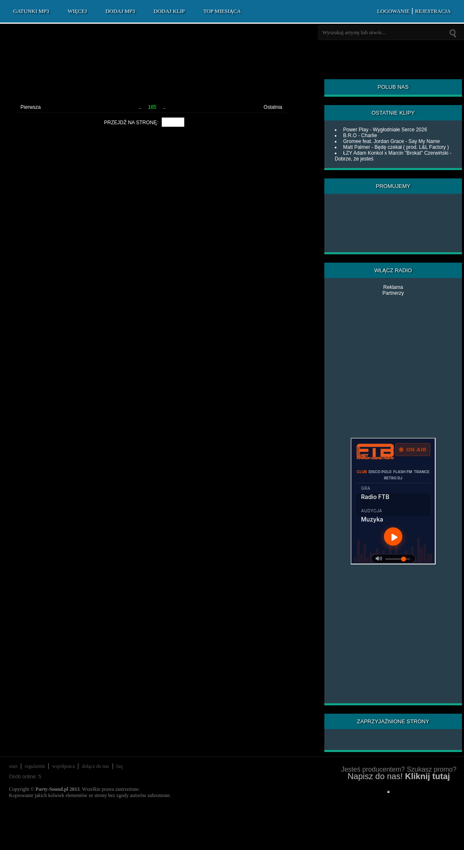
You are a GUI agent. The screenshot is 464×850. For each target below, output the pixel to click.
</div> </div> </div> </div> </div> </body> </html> (388, 792)
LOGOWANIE (393, 11)
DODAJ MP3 (120, 11)
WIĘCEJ (77, 11)
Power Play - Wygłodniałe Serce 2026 (385, 130)
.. (139, 107)
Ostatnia (272, 107)
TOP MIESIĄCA (222, 11)
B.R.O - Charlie (360, 135)
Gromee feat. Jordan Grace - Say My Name (391, 141)
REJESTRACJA (433, 11)
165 (152, 107)
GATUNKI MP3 (31, 11)
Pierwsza (30, 107)
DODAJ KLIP (169, 11)
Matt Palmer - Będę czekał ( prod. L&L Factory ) (396, 147)
